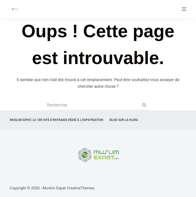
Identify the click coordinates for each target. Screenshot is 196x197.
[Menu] (184, 9)
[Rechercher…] (93, 105)
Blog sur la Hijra (124, 120)
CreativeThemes (80, 188)
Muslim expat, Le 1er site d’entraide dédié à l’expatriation (56, 120)
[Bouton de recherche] (144, 105)
